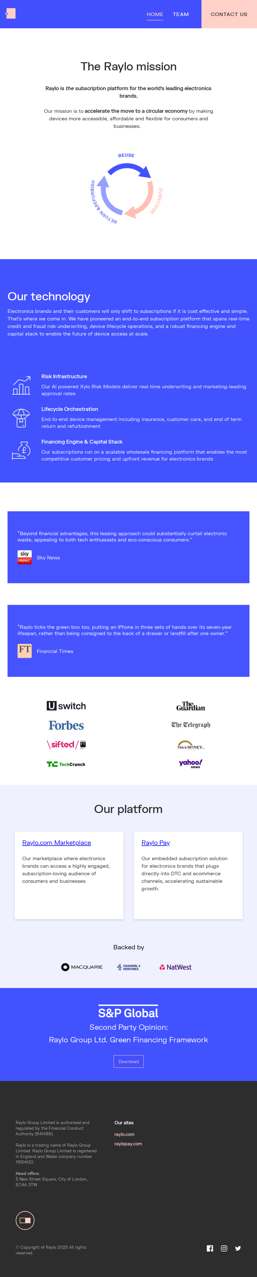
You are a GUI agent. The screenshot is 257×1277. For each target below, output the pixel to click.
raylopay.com (128, 1143)
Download (129, 1061)
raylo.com (125, 1134)
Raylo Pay (156, 846)
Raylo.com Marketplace (56, 846)
